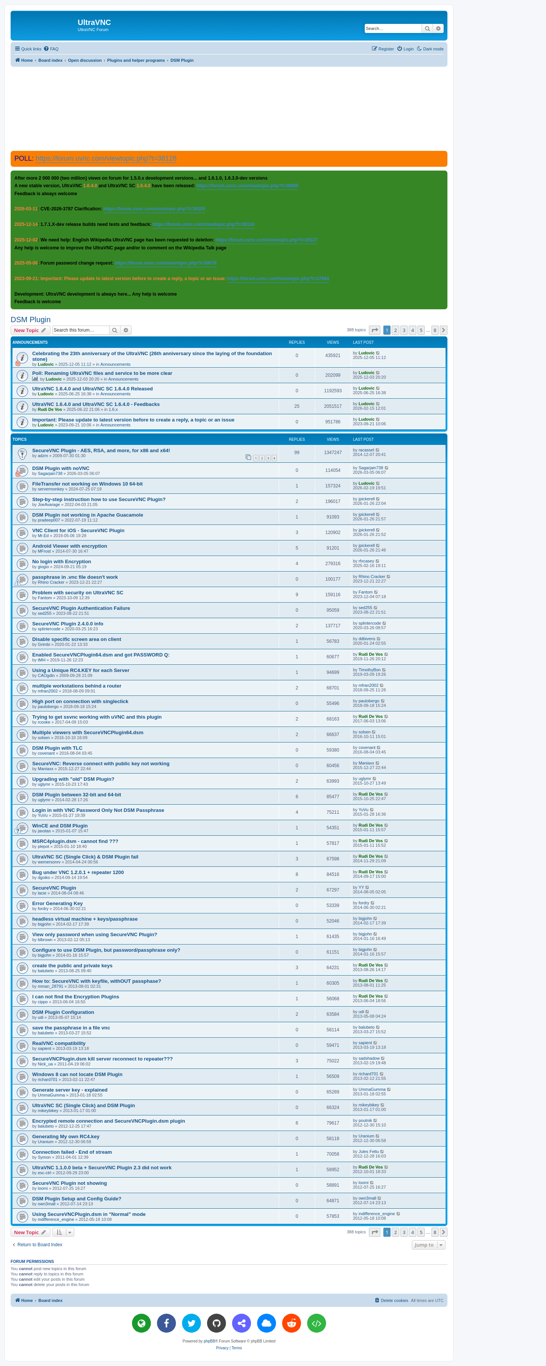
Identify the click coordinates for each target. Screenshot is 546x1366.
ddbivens (367, 638)
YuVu (43, 815)
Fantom (45, 597)
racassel (366, 450)
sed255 (45, 613)
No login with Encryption (61, 561)
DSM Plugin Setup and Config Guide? (76, 1199)
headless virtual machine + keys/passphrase (85, 919)
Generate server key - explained (70, 1090)
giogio (43, 566)
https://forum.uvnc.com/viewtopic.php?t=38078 (166, 263)
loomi (43, 1188)
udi (41, 1017)
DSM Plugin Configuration (63, 1012)
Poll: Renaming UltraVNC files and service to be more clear (102, 373)
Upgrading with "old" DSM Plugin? (73, 779)
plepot (43, 846)
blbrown (45, 939)
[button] (374, 330)
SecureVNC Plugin (54, 888)
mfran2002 (48, 691)
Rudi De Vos (50, 409)
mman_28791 (50, 986)
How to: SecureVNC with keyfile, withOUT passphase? (96, 981)
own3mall (46, 1204)
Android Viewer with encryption (69, 546)
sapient (44, 1048)
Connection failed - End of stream (72, 1152)
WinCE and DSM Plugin (60, 826)
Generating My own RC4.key (65, 1136)
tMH (42, 660)
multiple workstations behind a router (76, 686)
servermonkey (51, 489)
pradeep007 (49, 520)
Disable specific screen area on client (76, 639)
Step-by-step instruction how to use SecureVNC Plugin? (99, 499)
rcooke (44, 722)
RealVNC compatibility (59, 1043)
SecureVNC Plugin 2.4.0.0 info (68, 624)
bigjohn (44, 924)
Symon (44, 1157)
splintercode (49, 629)
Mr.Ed (43, 535)
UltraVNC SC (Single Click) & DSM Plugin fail (85, 857)
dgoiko (44, 877)
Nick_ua (45, 1064)
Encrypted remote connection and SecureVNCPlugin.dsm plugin (108, 1121)
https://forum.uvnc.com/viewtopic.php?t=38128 (106, 158)
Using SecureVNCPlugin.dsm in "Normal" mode (89, 1214)
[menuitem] (50, 48)
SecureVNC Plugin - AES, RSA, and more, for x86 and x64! (101, 450)
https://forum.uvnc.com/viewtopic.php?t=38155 (154, 208)
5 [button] (421, 330)
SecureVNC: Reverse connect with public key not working (100, 763)
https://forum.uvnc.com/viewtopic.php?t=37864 (278, 278)
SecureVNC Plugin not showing (69, 1183)
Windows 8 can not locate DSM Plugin (77, 1074)
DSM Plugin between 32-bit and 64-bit (76, 794)
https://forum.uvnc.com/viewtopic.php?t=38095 (247, 185)
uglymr (44, 784)
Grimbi (44, 644)
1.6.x (113, 409)
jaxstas (44, 831)
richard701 (48, 1079)
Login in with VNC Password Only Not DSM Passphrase (98, 810)
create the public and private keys (72, 965)
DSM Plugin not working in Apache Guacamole (87, 515)
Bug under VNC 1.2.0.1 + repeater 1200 (78, 872)
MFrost (44, 551)
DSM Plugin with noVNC (60, 468)
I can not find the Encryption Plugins (75, 996)
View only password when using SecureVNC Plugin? (94, 934)
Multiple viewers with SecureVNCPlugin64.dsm (87, 732)
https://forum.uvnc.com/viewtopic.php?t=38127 (266, 240)
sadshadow (369, 1058)
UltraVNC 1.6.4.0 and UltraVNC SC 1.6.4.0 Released (92, 389)
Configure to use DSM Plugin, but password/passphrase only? (106, 950)
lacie (42, 893)
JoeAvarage (49, 504)
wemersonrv (49, 862)
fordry (43, 908)
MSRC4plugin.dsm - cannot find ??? (75, 841)
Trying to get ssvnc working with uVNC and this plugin (97, 717)
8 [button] (435, 330)
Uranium (46, 1141)
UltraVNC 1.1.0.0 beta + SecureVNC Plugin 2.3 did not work (102, 1167)
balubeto (46, 970)
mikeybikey (48, 1110)
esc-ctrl (44, 1172)
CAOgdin (46, 675)
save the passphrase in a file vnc (71, 1028)
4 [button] (412, 330)
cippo (43, 1001)
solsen (44, 737)
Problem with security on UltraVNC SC (77, 592)
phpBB (209, 1341)
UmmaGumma (51, 1095)
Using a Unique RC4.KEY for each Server (80, 670)
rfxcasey (366, 561)
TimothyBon (370, 669)
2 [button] (395, 330)
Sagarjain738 (50, 473)
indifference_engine (56, 1219)
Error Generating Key (57, 903)
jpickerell (367, 499)
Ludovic (46, 364)
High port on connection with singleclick (80, 701)
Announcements (115, 364)
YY (361, 887)
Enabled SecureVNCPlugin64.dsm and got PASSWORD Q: (100, 655)
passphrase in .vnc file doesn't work (75, 577)
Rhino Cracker (51, 582)
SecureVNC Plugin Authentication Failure (81, 608)
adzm (43, 455)
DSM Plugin (31, 319)
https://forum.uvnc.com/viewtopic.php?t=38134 (203, 224)
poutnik (365, 1120)
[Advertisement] (229, 108)
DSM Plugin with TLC (57, 748)
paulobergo (48, 706)
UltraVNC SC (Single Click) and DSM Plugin (83, 1105)
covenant (46, 753)
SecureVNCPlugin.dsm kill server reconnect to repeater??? (102, 1059)
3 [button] (404, 330)
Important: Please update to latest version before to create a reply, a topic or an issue (133, 420)
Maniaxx (45, 768)
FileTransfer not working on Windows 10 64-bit (87, 484)
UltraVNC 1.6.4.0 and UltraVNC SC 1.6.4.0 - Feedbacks (96, 404)
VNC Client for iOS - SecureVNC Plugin (78, 530)
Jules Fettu (369, 1151)
